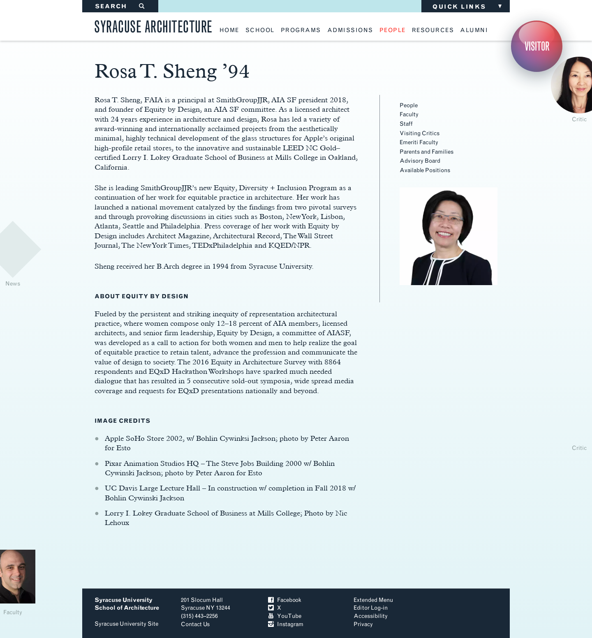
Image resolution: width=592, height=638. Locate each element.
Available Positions (425, 170)
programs (301, 30)
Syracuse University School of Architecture (127, 604)
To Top (468, 611)
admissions (350, 30)
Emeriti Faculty (419, 142)
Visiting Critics (419, 133)
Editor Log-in (371, 607)
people (392, 30)
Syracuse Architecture (153, 25)
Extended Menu (373, 600)
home (229, 30)
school (260, 30)
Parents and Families (426, 151)
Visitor (537, 46)
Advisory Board (420, 160)
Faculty (409, 114)
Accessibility (371, 616)
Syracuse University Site (126, 623)
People (409, 105)
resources (433, 30)
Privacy (363, 624)
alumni (474, 30)
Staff (406, 123)
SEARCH (120, 6)
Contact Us (195, 624)
